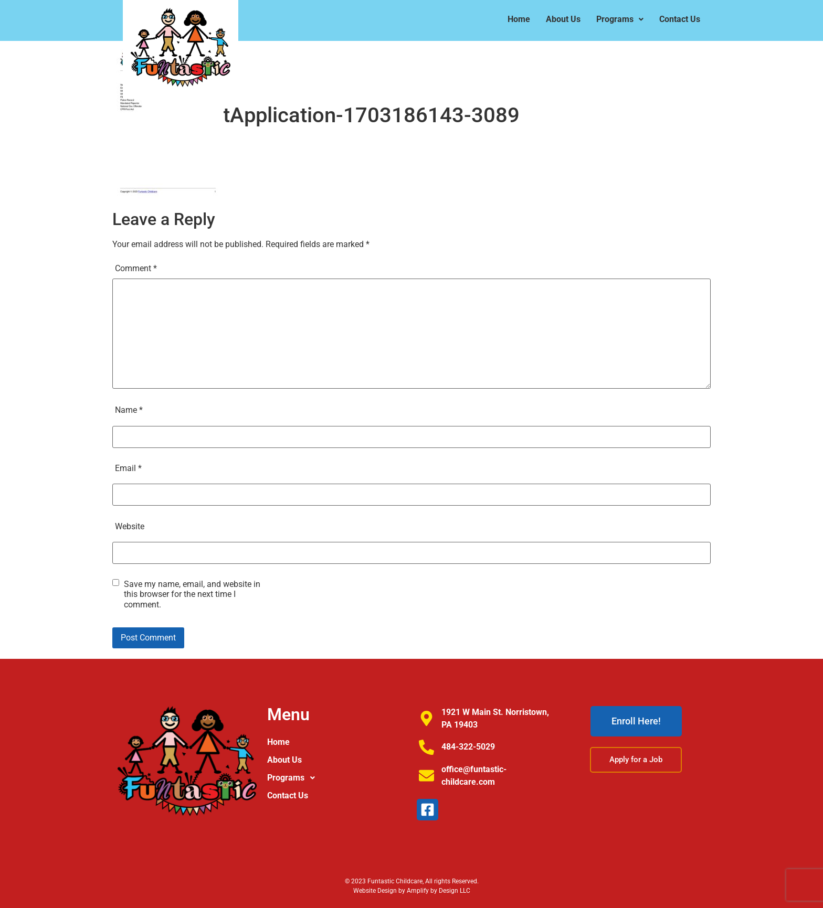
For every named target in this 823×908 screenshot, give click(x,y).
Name (129, 410)
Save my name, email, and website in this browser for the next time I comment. (192, 594)
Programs (619, 19)
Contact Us (679, 19)
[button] (619, 19)
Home (519, 19)
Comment (136, 268)
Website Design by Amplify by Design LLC (411, 890)
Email (128, 468)
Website (129, 526)
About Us (563, 19)
